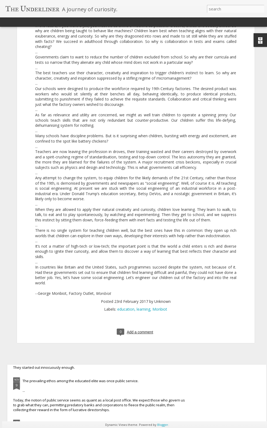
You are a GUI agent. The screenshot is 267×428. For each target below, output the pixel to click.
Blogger (162, 425)
